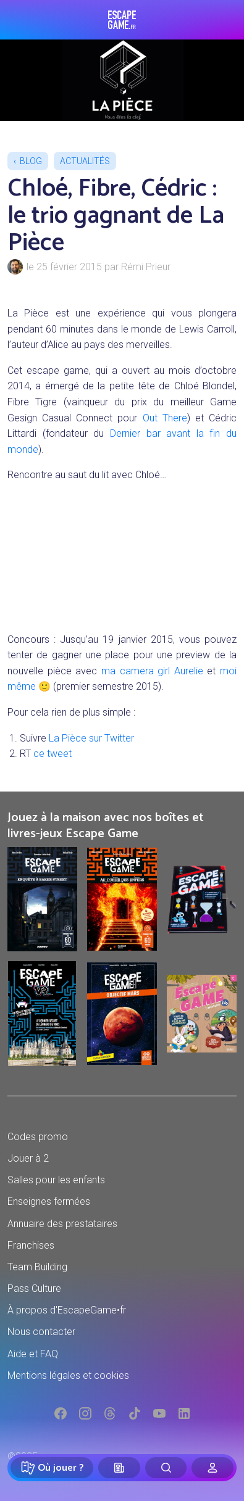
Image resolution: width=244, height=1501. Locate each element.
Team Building (37, 1267)
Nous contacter (41, 1332)
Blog (31, 161)
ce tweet (52, 753)
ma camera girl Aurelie (152, 671)
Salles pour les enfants (56, 1180)
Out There (165, 418)
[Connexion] (212, 1467)
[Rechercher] (166, 1467)
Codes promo (37, 1137)
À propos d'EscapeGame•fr (66, 1310)
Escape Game (122, 20)
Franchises (30, 1245)
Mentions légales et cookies (68, 1375)
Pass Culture (34, 1288)
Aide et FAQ (32, 1354)
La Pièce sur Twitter (91, 738)
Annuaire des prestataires (62, 1224)
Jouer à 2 (28, 1158)
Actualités (85, 161)
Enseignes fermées (48, 1201)
